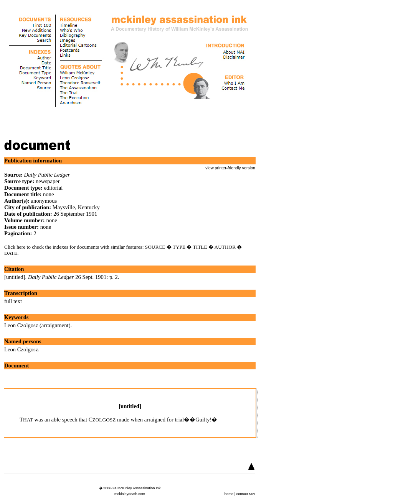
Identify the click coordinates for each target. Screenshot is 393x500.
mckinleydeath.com (129, 494)
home (229, 494)
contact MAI (245, 494)
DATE (10, 253)
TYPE (179, 247)
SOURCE (155, 247)
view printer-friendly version (230, 168)
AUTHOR (225, 247)
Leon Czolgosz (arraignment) (37, 325)
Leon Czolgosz (21, 349)
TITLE (200, 247)
